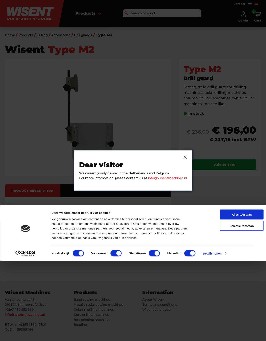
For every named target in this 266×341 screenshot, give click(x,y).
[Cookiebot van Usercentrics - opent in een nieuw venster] (25, 333)
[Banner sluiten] (260, 290)
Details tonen (212, 333)
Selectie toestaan (223, 305)
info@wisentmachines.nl (167, 178)
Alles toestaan (223, 294)
